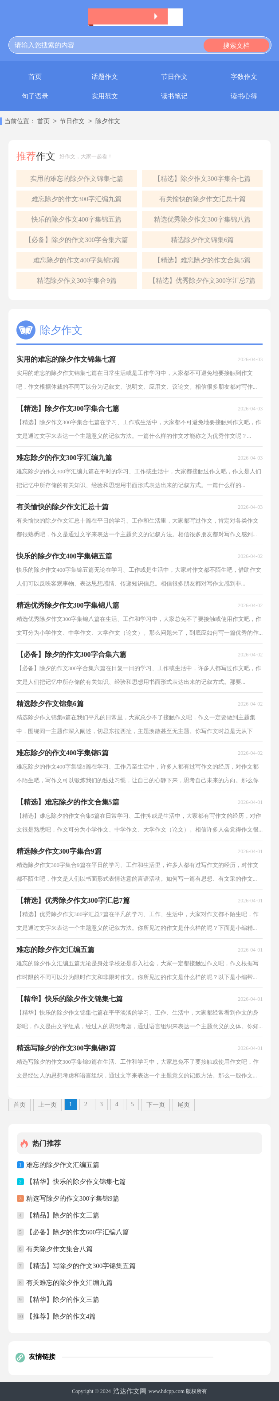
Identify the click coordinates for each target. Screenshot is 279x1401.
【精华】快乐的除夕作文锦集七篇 (76, 1181)
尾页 (183, 1104)
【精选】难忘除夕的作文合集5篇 (202, 260)
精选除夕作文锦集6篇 (202, 239)
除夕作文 (107, 121)
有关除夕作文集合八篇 (59, 1249)
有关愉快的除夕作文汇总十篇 (202, 199)
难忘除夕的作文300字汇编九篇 (76, 199)
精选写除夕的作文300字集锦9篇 (72, 1198)
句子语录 (35, 96)
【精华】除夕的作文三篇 (62, 1299)
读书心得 (244, 96)
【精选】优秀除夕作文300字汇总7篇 (202, 280)
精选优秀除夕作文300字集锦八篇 (202, 219)
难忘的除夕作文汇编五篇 (62, 1164)
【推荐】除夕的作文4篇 (61, 1316)
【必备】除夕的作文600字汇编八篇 (78, 1232)
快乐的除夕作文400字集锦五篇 (76, 219)
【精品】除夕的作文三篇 (62, 1215)
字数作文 (244, 76)
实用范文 (104, 96)
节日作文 (174, 76)
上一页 (47, 1104)
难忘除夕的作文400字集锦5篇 (76, 260)
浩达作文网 (129, 1391)
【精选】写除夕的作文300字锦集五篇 (81, 1265)
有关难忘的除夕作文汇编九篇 (69, 1282)
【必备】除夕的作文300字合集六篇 (76, 239)
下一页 (155, 1104)
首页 (35, 76)
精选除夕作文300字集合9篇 (77, 280)
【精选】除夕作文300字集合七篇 (202, 178)
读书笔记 (174, 96)
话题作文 (104, 76)
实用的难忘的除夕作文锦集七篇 (76, 178)
